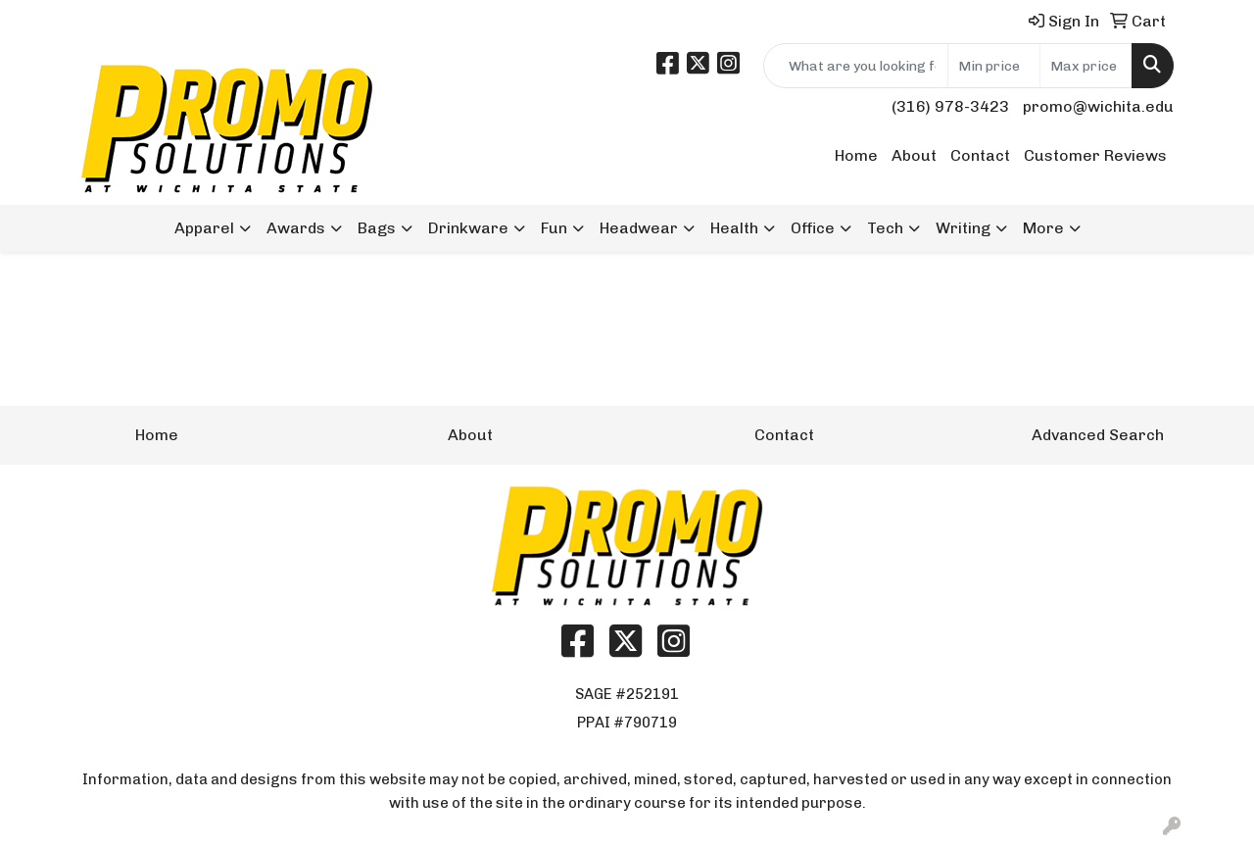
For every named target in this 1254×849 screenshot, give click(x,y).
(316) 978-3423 (950, 106)
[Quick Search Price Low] (993, 65)
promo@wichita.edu (1098, 106)
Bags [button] (377, 228)
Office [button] (813, 228)
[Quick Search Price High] (1086, 65)
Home (856, 155)
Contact (980, 155)
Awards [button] (295, 228)
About (914, 155)
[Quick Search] (855, 65)
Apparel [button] (204, 228)
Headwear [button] (639, 228)
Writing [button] (963, 228)
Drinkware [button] (468, 228)
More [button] (1043, 228)
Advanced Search (1098, 434)
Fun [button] (554, 228)
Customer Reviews (1095, 155)
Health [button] (734, 228)
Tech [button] (885, 228)
